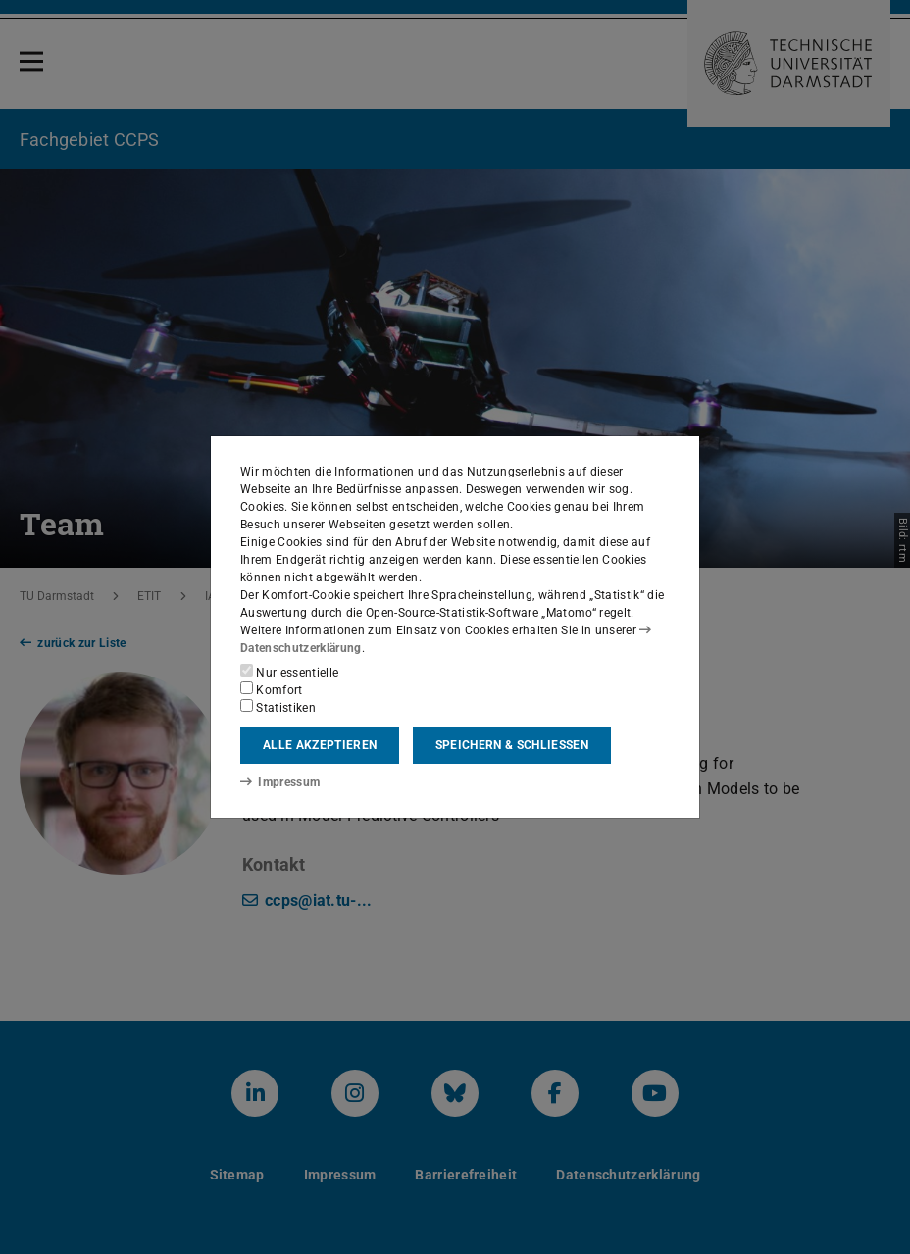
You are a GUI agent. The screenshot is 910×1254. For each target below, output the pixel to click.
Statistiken (278, 707)
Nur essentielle (289, 671)
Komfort (271, 689)
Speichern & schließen (511, 745)
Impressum (280, 782)
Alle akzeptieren (320, 745)
